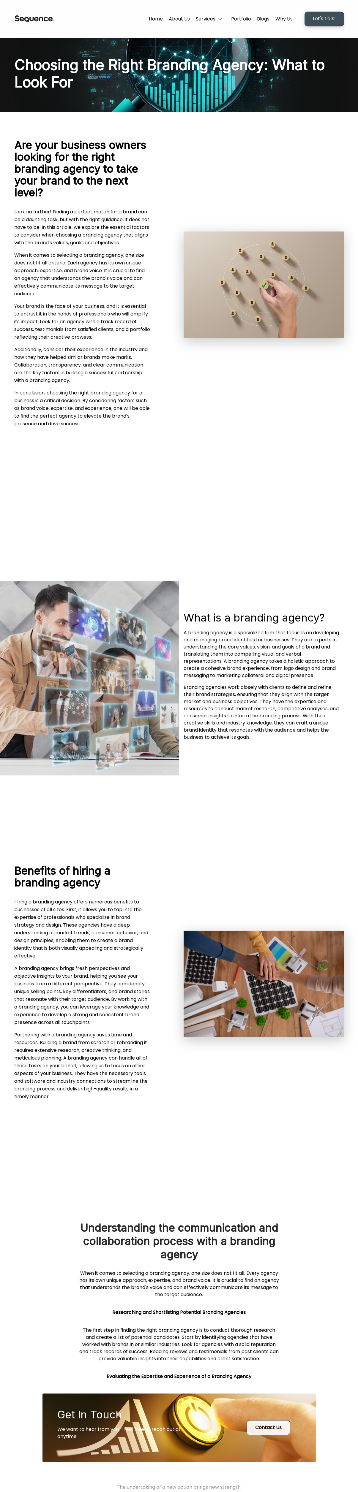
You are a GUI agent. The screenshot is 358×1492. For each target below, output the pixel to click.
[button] (210, 19)
